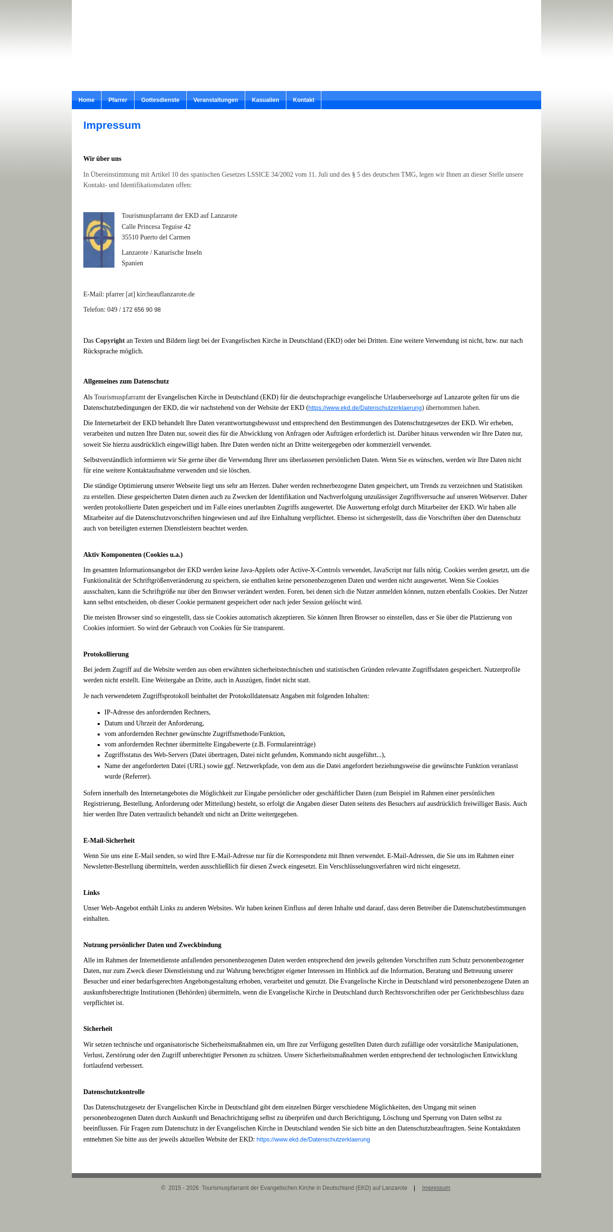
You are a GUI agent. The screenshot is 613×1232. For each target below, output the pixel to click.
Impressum (436, 1188)
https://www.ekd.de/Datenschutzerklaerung (365, 408)
